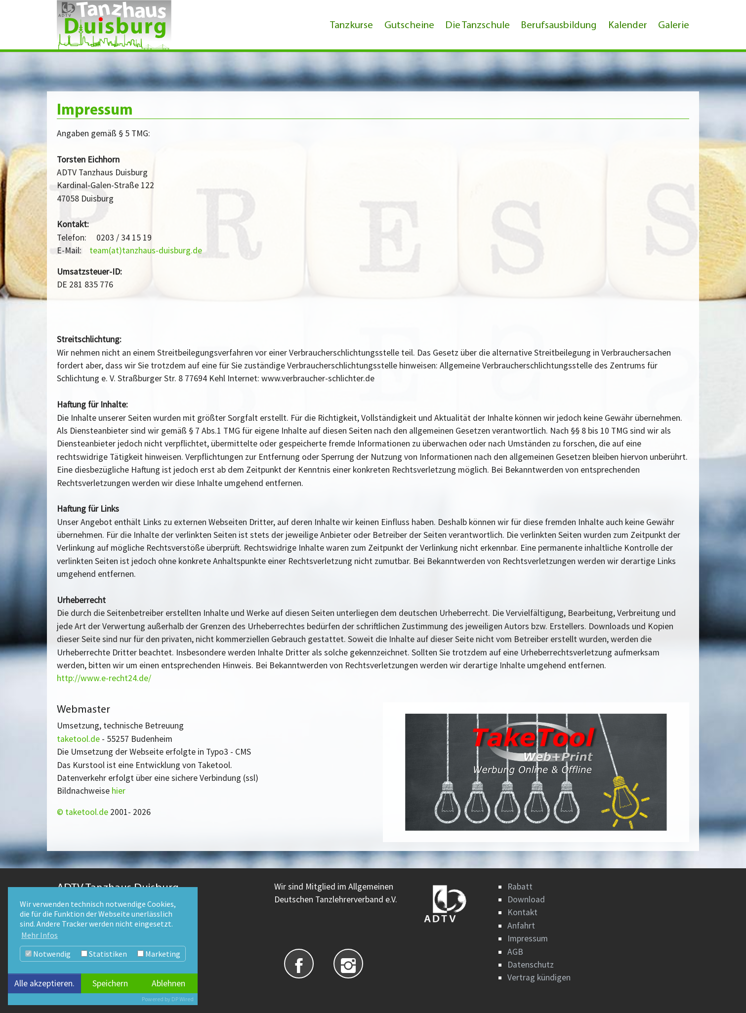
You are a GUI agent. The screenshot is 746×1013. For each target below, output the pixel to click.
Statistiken (104, 954)
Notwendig (48, 954)
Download (526, 899)
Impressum (527, 938)
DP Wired (182, 999)
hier (118, 790)
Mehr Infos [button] (39, 935)
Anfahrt (521, 925)
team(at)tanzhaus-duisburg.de (145, 250)
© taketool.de (83, 812)
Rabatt (520, 886)
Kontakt (522, 912)
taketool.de (78, 738)
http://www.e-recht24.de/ (104, 678)
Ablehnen (168, 983)
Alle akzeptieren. (44, 983)
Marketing (158, 954)
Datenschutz (530, 964)
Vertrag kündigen (539, 977)
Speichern (110, 983)
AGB (515, 951)
